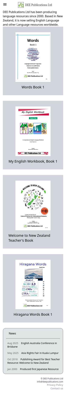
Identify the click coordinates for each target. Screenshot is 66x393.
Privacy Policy (55, 385)
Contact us (56, 388)
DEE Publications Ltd (35, 5)
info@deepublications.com (50, 381)
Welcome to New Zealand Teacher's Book (29, 238)
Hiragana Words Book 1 (33, 314)
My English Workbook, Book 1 (33, 161)
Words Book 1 (33, 87)
